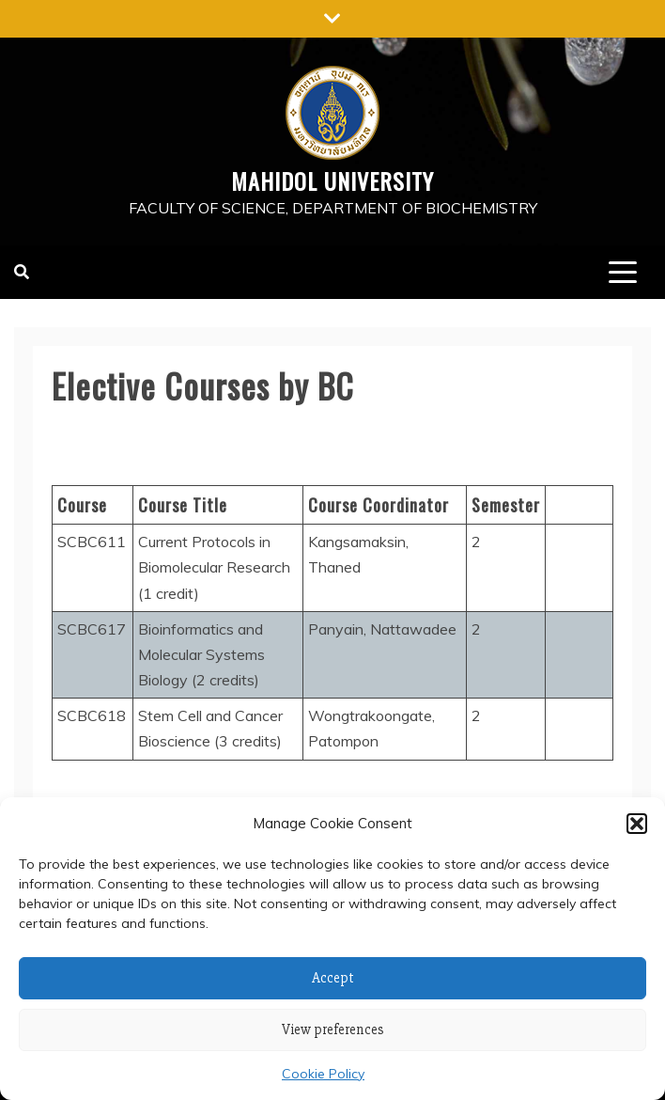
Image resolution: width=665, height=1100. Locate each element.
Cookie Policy (323, 1073)
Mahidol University (332, 180)
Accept (333, 977)
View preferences (333, 1029)
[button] (636, 823)
